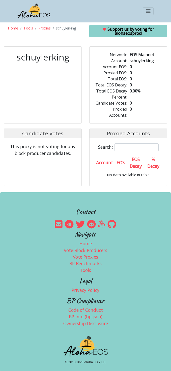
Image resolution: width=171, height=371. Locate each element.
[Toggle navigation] (148, 11)
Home (13, 28)
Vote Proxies (85, 257)
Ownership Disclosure (85, 323)
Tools (28, 28)
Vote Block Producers (85, 250)
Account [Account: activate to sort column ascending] (104, 163)
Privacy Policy (85, 290)
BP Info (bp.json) (85, 317)
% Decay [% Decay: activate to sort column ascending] (153, 162)
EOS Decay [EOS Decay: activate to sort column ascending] (136, 162)
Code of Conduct (85, 310)
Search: (128, 147)
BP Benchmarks (85, 263)
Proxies (44, 28)
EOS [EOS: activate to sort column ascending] (121, 163)
